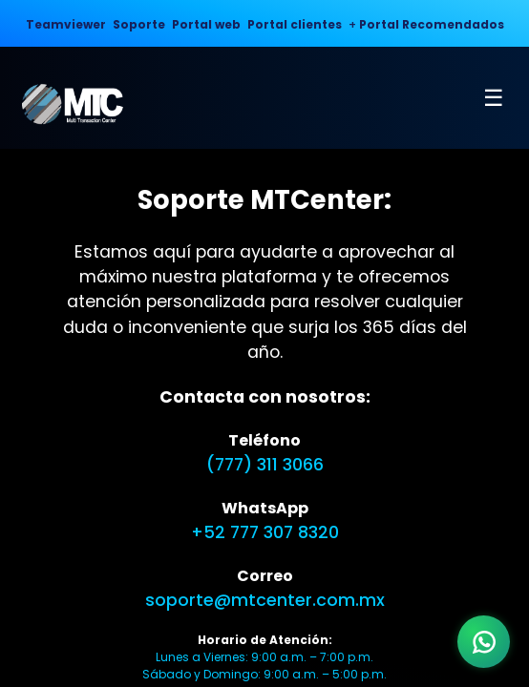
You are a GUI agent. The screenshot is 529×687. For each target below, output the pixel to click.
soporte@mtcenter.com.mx (265, 600)
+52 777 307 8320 (265, 532)
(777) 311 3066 (265, 464)
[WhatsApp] (483, 641)
